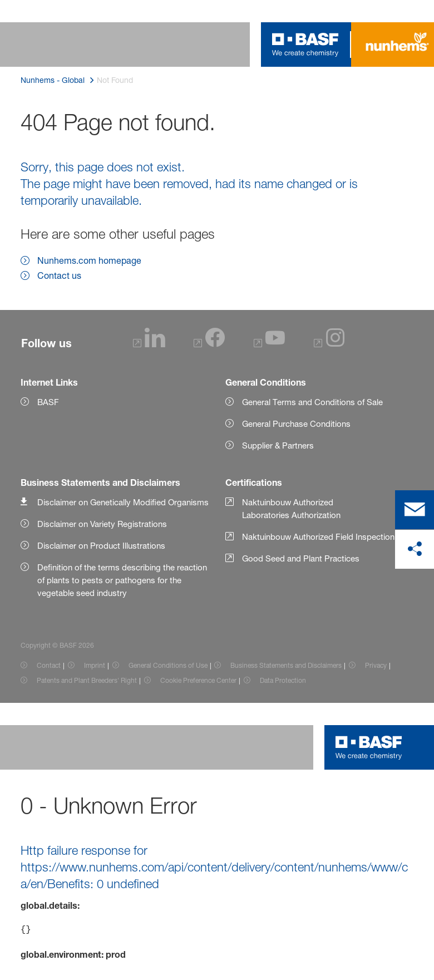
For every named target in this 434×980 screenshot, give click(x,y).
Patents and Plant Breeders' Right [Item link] (87, 680)
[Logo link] (305, 44)
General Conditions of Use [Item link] (168, 665)
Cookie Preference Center (198, 680)
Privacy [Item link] (376, 665)
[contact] (414, 509)
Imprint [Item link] (94, 665)
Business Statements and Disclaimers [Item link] (286, 665)
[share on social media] (414, 549)
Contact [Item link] (49, 665)
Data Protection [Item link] (283, 680)
